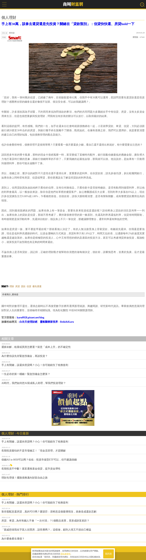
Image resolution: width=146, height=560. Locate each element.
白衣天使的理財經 (14, 39)
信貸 (29, 286)
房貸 (17, 286)
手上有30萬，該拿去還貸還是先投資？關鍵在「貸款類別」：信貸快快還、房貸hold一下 (67, 24)
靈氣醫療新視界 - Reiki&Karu (57, 321)
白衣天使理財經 (28, 321)
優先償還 (36, 286)
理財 (12, 286)
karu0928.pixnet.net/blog (30, 317)
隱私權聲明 (65, 553)
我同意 (108, 553)
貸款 (23, 286)
